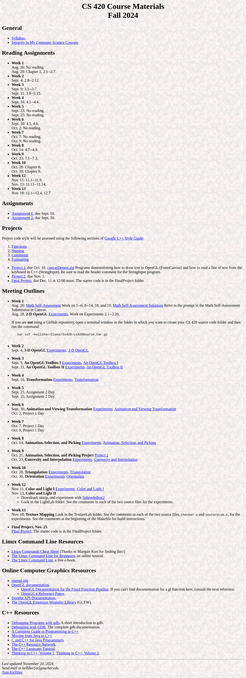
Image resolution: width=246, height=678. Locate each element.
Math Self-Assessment (43, 305)
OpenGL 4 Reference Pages (42, 595)
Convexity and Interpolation (115, 461)
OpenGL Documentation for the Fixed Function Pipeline (65, 591)
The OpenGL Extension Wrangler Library (44, 604)
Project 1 (18, 268)
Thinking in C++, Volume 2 (77, 654)
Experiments (58, 314)
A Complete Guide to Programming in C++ (45, 633)
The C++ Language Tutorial (33, 650)
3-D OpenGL (78, 352)
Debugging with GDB (29, 628)
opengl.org (20, 582)
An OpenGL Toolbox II (105, 368)
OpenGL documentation (30, 586)
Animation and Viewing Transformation (145, 410)
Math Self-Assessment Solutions (138, 305)
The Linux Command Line (32, 562)
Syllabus (18, 38)
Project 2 (18, 276)
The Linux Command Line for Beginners (43, 557)
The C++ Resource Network (33, 646)
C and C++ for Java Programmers (38, 641)
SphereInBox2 (93, 499)
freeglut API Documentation (33, 599)
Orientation (75, 478)
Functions (19, 246)
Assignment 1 (22, 213)
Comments (20, 255)
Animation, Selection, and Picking (129, 444)
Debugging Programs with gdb (35, 624)
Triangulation (80, 473)
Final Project (21, 281)
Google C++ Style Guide (123, 238)
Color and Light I (90, 490)
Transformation (86, 381)
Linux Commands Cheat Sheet (35, 553)
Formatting (20, 259)
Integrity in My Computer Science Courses (45, 42)
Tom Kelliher (12, 674)
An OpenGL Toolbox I (100, 364)
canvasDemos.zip (60, 268)
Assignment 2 (22, 218)
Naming (18, 251)
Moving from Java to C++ (32, 637)
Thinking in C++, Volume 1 (33, 654)
